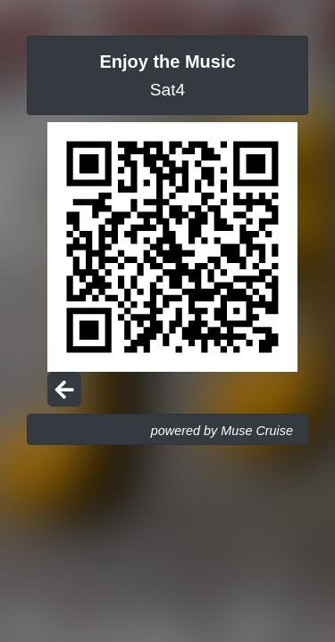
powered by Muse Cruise (222, 431)
